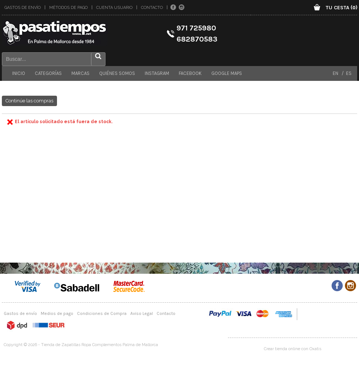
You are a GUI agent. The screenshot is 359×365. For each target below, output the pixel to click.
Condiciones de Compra (102, 313)
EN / (338, 73)
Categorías (48, 73)
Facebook (190, 73)
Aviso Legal (141, 313)
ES (348, 73)
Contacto (152, 7)
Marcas (80, 73)
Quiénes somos (117, 73)
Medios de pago (57, 313)
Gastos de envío (22, 7)
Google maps (226, 73)
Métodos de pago (68, 7)
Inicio (18, 73)
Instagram (157, 73)
